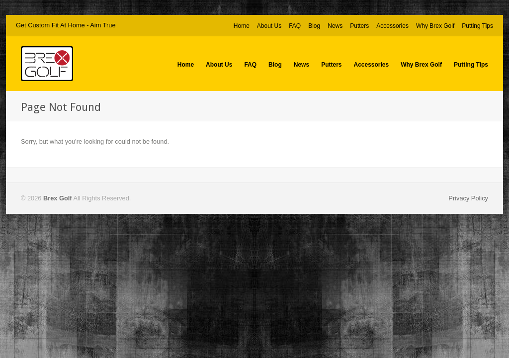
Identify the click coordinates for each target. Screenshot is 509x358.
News (335, 25)
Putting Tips (477, 26)
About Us (269, 25)
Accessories (392, 25)
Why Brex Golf (435, 26)
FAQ (295, 25)
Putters (359, 26)
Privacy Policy (468, 198)
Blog (314, 25)
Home (242, 25)
